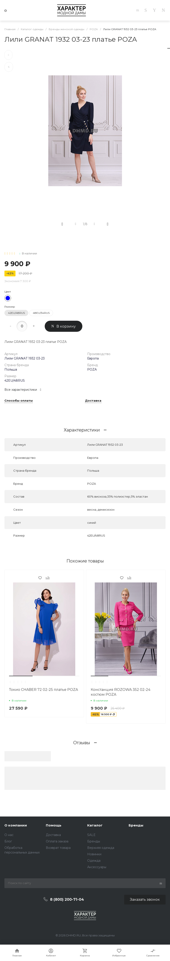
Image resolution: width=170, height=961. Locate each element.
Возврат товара (58, 848)
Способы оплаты (18, 400)
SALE (91, 835)
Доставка (93, 400)
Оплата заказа (57, 841)
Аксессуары (96, 867)
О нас (9, 835)
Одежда (93, 861)
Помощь (53, 825)
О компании (15, 825)
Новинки (94, 854)
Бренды (93, 841)
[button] (24, 723)
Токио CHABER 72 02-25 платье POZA (43, 690)
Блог (8, 841)
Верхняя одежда (100, 848)
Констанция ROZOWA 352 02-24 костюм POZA (120, 692)
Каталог (94, 825)
